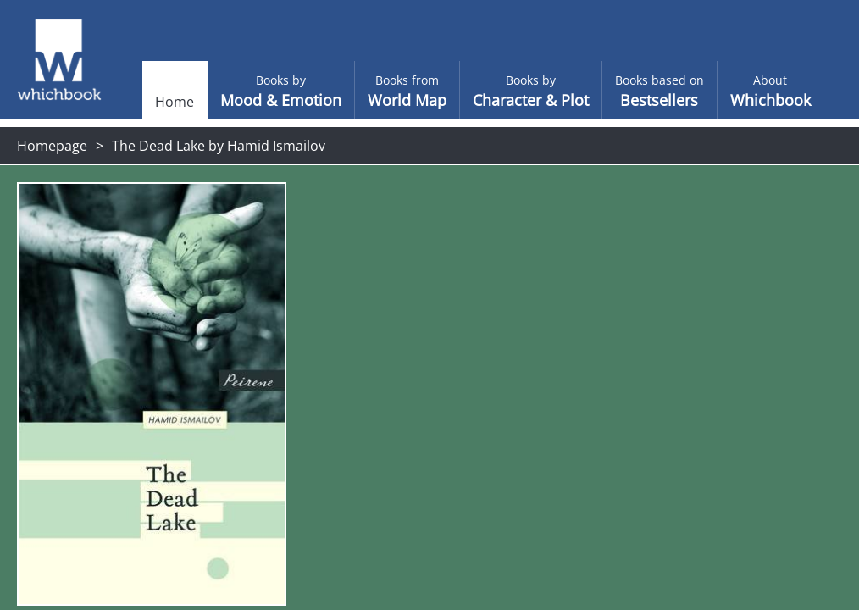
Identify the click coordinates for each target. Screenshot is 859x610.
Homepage (52, 145)
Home (148, 101)
